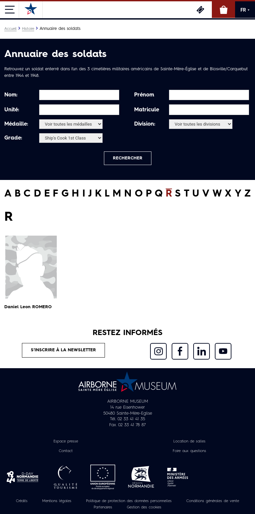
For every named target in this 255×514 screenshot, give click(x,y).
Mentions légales (56, 501)
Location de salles (189, 441)
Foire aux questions (189, 451)
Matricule (146, 110)
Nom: (11, 95)
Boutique (223, 9)
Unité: (11, 110)
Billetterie (200, 9)
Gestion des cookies (144, 507)
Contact (66, 451)
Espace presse (65, 441)
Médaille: (16, 124)
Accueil (10, 29)
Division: (144, 124)
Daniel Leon (28, 307)
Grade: (13, 138)
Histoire (28, 29)
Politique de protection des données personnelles (129, 501)
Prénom (144, 95)
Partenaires (103, 507)
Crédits (22, 501)
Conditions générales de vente (212, 501)
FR (245, 10)
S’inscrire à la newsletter (63, 350)
